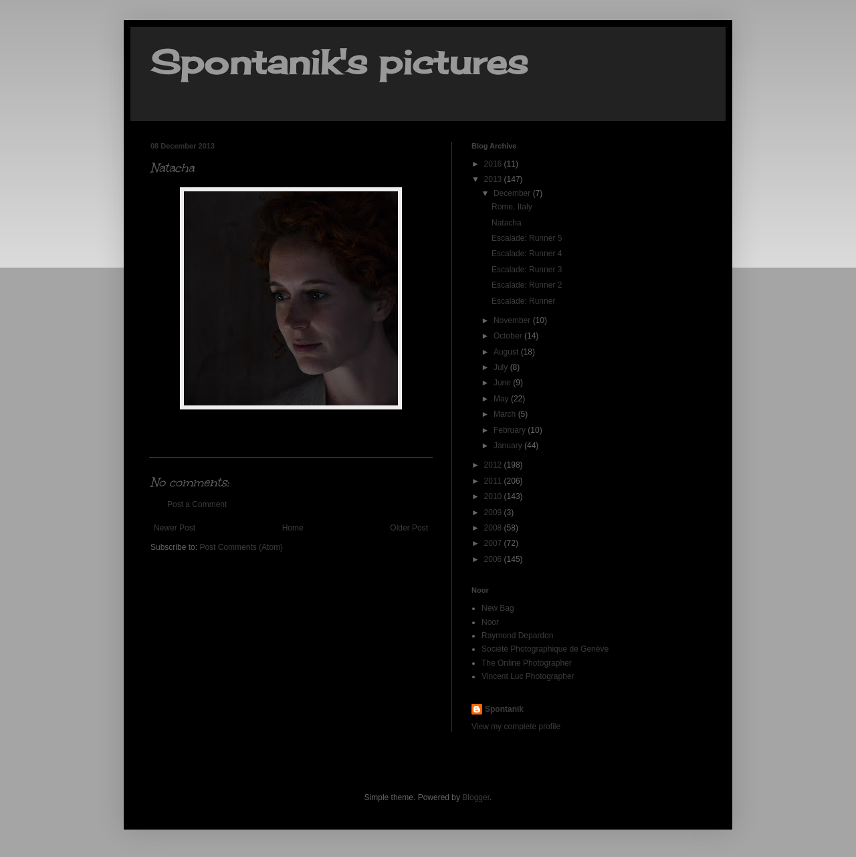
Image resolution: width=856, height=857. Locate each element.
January (509, 445)
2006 (494, 559)
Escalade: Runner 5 (527, 238)
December (513, 193)
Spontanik (504, 709)
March (506, 414)
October (509, 336)
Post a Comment (197, 504)
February (511, 430)
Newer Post (174, 528)
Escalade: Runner (523, 301)
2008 (494, 528)
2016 (494, 164)
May (502, 398)
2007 (494, 543)
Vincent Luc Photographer (527, 676)
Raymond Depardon (517, 635)
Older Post (409, 528)
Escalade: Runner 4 (527, 253)
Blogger (476, 797)
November (513, 320)
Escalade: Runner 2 (527, 285)
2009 (494, 512)
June (503, 382)
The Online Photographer (526, 663)
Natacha (507, 222)
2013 (494, 179)
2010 (494, 496)
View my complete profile (515, 726)
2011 (494, 481)
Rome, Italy (512, 206)
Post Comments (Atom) (241, 547)
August (507, 352)
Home (293, 528)
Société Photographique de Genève (545, 649)
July (502, 367)
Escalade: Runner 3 (527, 269)
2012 (494, 465)
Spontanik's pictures (339, 61)
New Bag (497, 608)
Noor (490, 622)
